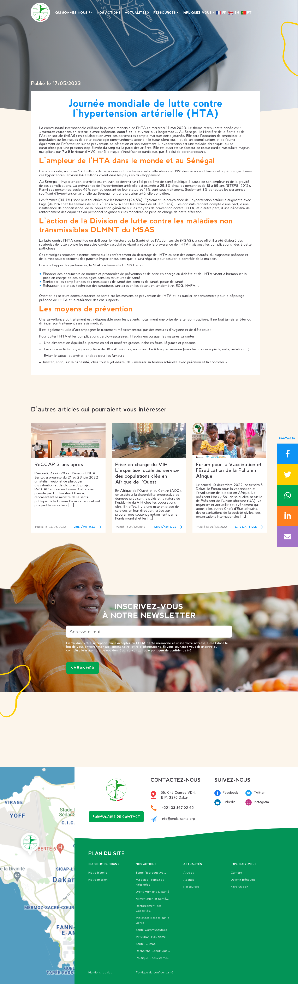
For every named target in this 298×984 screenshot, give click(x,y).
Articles (188, 872)
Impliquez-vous (197, 12)
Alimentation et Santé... (152, 898)
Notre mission (98, 879)
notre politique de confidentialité (166, 650)
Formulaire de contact (116, 817)
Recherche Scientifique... (153, 951)
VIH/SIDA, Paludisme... (152, 936)
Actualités (136, 12)
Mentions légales (100, 972)
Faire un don (239, 886)
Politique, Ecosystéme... (152, 958)
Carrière (236, 872)
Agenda (188, 879)
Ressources (164, 12)
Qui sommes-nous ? (72, 12)
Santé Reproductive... (151, 872)
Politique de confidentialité (154, 972)
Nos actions (109, 12)
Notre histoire (97, 872)
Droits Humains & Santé (152, 891)
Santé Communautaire (151, 929)
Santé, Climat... (146, 943)
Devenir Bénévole (243, 879)
